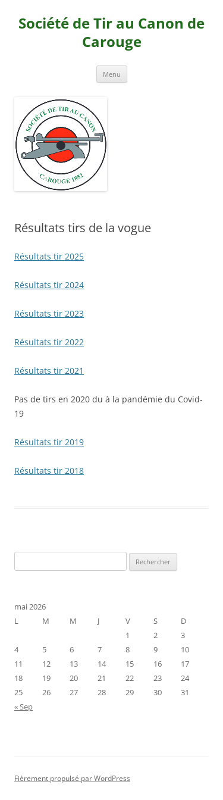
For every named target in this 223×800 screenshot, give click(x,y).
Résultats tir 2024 (49, 284)
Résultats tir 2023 (49, 313)
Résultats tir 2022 (49, 342)
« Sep (23, 706)
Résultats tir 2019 (49, 442)
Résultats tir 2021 (49, 370)
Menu (112, 74)
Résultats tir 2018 (49, 470)
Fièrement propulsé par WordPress (72, 778)
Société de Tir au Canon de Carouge (111, 32)
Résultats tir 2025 (49, 256)
